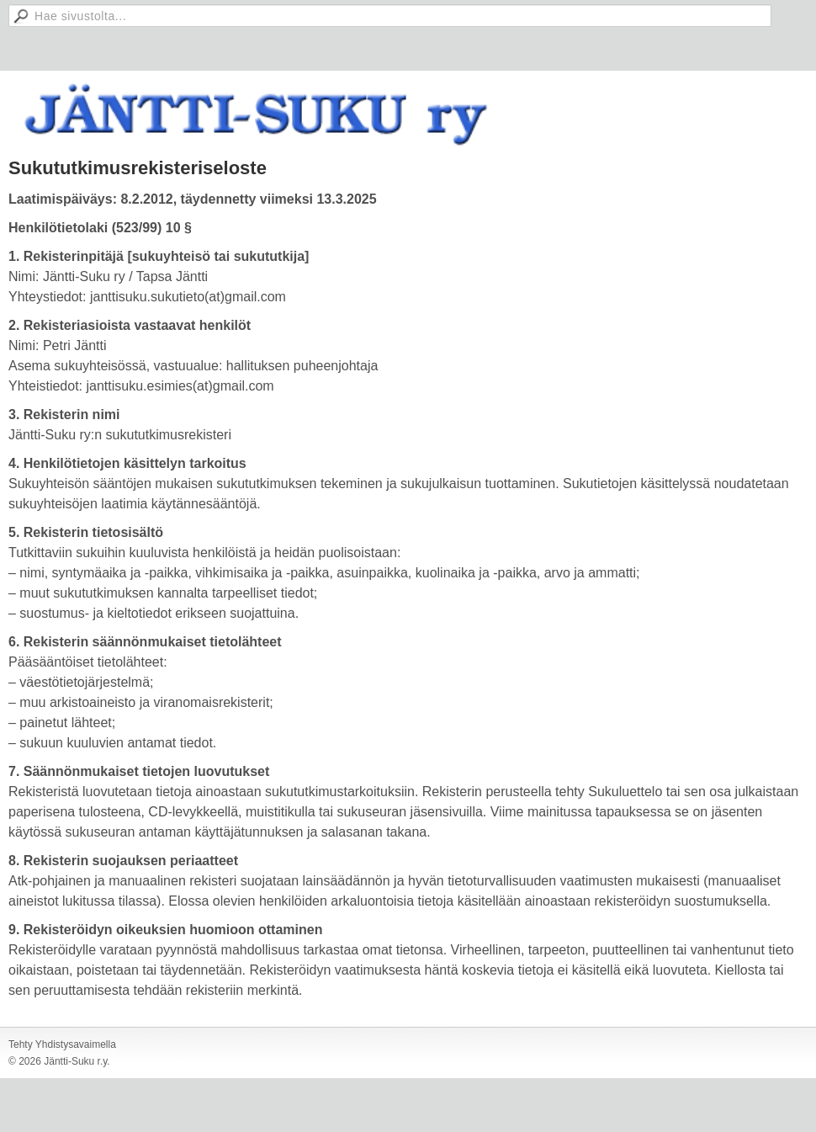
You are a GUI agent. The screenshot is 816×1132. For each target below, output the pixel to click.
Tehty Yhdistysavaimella (62, 1044)
